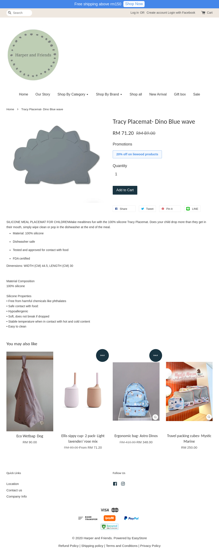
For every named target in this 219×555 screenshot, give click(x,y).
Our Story (43, 94)
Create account (157, 12)
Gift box (180, 94)
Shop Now (134, 4)
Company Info (16, 496)
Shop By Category (73, 94)
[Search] (19, 13)
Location (12, 484)
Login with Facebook (181, 12)
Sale (196, 94)
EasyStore (139, 538)
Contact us (14, 490)
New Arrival (158, 94)
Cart (210, 12)
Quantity (120, 166)
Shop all (136, 94)
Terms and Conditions (122, 546)
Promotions (122, 144)
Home (23, 94)
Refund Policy (68, 546)
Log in (135, 12)
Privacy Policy (150, 546)
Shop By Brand (109, 94)
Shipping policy (92, 546)
